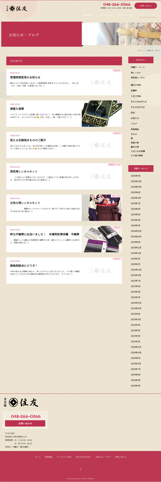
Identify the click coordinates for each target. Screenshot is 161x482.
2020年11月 (136, 347)
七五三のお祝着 (138, 151)
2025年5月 (135, 208)
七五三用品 (136, 96)
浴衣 (133, 112)
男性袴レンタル (138, 77)
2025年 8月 (136, 197)
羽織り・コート (138, 67)
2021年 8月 (136, 319)
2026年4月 (135, 175)
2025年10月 (136, 186)
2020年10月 (136, 352)
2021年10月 (136, 308)
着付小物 (135, 146)
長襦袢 (134, 90)
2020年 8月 (136, 363)
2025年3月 (135, 214)
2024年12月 (136, 231)
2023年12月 (136, 247)
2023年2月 (135, 258)
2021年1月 (135, 341)
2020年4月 (135, 385)
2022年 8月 (136, 275)
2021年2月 (135, 336)
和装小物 (135, 142)
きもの (134, 134)
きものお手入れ (138, 107)
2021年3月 (135, 330)
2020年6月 (135, 374)
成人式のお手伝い (126, 14)
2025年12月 (136, 181)
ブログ (134, 123)
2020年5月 (135, 380)
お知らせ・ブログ (148, 14)
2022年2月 (135, 291)
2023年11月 (136, 253)
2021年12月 (136, 302)
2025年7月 (135, 203)
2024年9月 (135, 242)
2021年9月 (135, 313)
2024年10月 (136, 236)
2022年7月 (135, 280)
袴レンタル (136, 72)
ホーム (38, 457)
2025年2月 (135, 220)
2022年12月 (136, 269)
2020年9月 (135, 358)
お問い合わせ (146, 5)
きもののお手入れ (139, 101)
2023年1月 (135, 264)
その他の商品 (137, 155)
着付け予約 (136, 85)
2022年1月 (135, 297)
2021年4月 (135, 324)
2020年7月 (135, 369)
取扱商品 (87, 14)
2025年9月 (135, 192)
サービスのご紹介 (105, 14)
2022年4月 (135, 286)
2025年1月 (135, 225)
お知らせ (135, 118)
